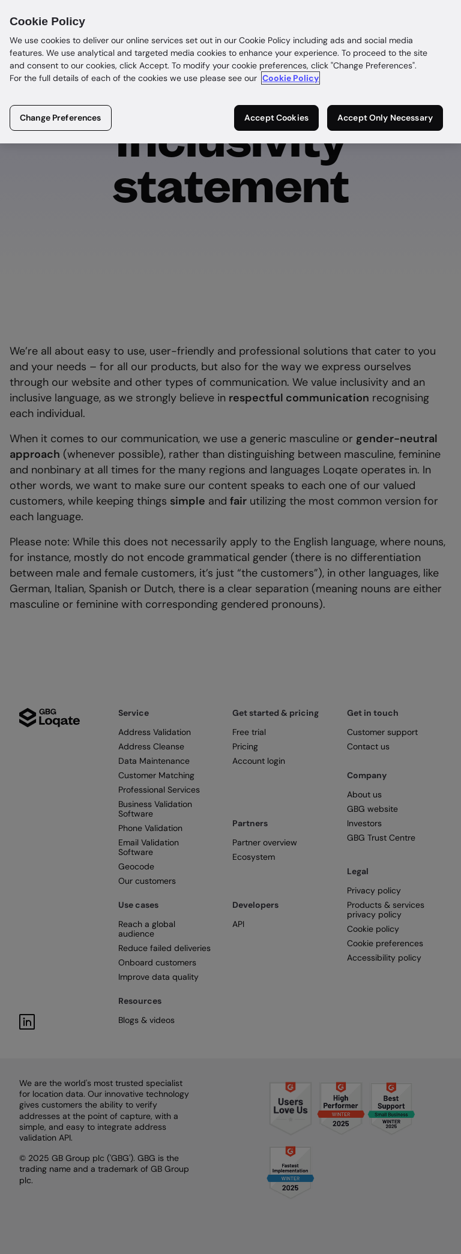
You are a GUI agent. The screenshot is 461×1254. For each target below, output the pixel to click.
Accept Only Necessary (385, 117)
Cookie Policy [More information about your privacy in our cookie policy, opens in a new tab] (290, 78)
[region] (230, 71)
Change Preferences (60, 117)
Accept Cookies (276, 117)
